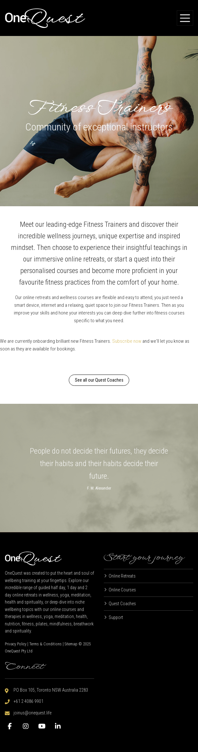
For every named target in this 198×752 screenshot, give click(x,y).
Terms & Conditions (45, 644)
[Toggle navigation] (185, 18)
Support (116, 617)
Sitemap (71, 644)
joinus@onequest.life (32, 712)
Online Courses (122, 589)
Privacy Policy (15, 644)
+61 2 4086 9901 (28, 701)
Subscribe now (126, 341)
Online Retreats (122, 576)
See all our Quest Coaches (99, 380)
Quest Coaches (122, 603)
